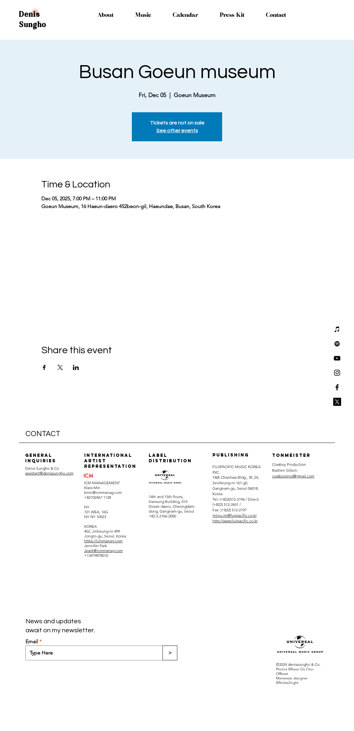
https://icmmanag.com (103, 540)
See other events (177, 130)
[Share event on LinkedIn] (76, 367)
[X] (337, 402)
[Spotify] (337, 344)
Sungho (32, 25)
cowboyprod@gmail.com (293, 476)
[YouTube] (337, 358)
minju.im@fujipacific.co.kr (234, 515)
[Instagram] (337, 373)
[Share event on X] (60, 367)
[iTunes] (337, 329)
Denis (29, 14)
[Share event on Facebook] (44, 367)
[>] (169, 653)
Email (31, 641)
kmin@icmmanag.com (103, 492)
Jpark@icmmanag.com (103, 550)
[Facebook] (337, 387)
